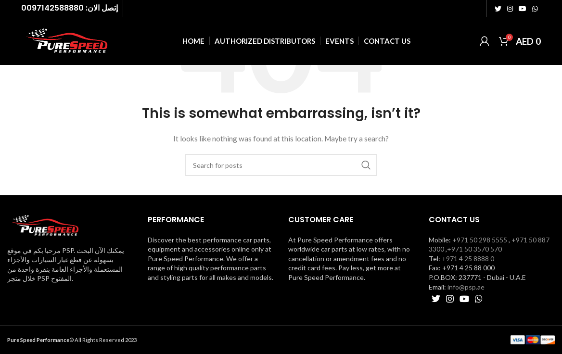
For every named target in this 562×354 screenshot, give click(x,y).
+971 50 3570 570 (474, 249)
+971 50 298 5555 (479, 240)
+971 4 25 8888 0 (468, 258)
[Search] (281, 165)
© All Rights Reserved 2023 (72, 340)
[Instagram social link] (510, 8)
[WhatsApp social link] (535, 8)
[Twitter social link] (498, 8)
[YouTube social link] (522, 8)
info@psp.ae (466, 287)
